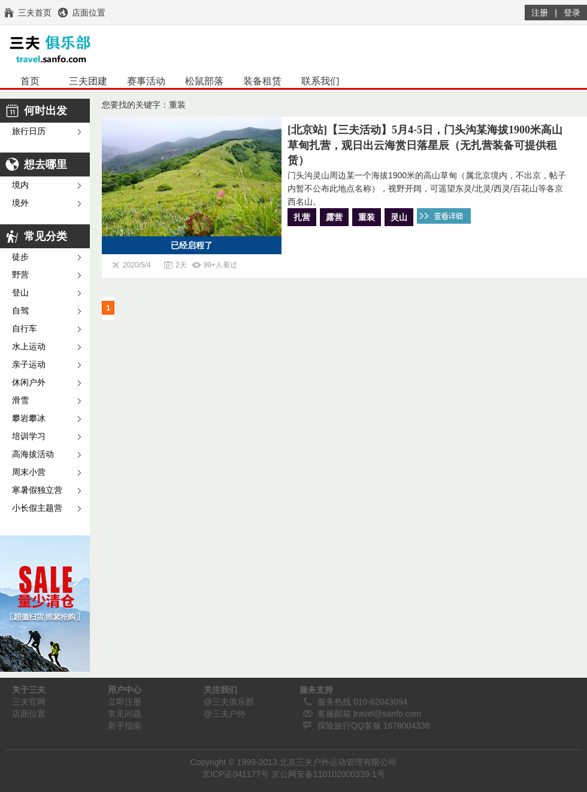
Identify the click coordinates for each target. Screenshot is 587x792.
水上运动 (29, 346)
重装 (366, 217)
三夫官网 (29, 701)
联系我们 (320, 81)
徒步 (20, 256)
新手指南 (124, 725)
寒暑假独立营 (37, 490)
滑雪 (20, 400)
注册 (539, 12)
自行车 (24, 328)
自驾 (20, 310)
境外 (20, 203)
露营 (334, 217)
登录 (572, 12)
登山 (20, 292)
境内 (20, 185)
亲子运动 (29, 364)
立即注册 (124, 701)
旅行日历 (29, 131)
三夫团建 (88, 81)
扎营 (302, 217)
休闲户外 (29, 382)
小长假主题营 (37, 508)
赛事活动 (146, 81)
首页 (30, 81)
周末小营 (29, 472)
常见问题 (124, 713)
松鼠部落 (204, 81)
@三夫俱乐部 (229, 701)
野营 (20, 274)
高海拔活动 (33, 454)
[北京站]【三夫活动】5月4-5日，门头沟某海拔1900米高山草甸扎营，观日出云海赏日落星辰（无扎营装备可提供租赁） (425, 145)
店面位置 (29, 713)
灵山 (399, 217)
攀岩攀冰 (29, 418)
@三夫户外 (225, 713)
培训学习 (29, 436)
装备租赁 (262, 81)
